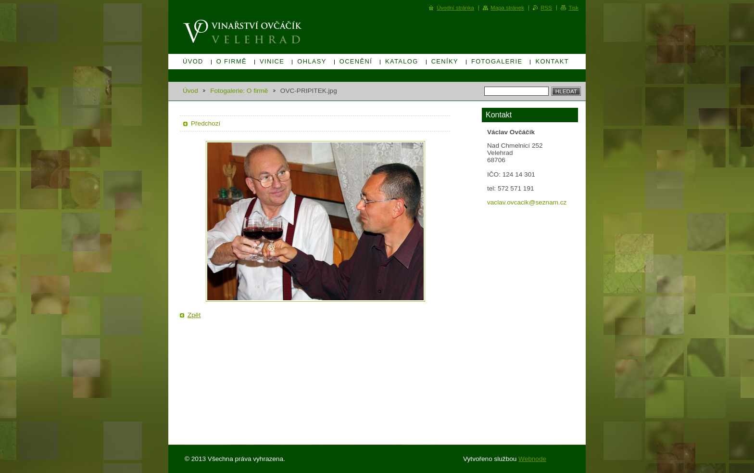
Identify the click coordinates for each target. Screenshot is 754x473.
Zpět (194, 315)
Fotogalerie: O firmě (239, 90)
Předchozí (205, 123)
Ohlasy (312, 61)
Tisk (573, 8)
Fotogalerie (497, 61)
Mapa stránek (507, 8)
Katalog (401, 61)
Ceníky (444, 61)
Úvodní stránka (455, 8)
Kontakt (552, 61)
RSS (546, 8)
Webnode (532, 458)
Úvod (193, 61)
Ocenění (355, 61)
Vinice (272, 61)
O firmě (231, 61)
